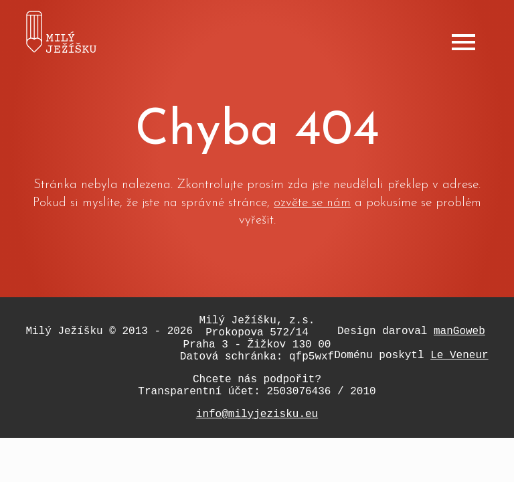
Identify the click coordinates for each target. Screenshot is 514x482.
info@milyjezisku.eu (257, 414)
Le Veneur (459, 355)
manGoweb (459, 331)
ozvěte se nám (312, 203)
